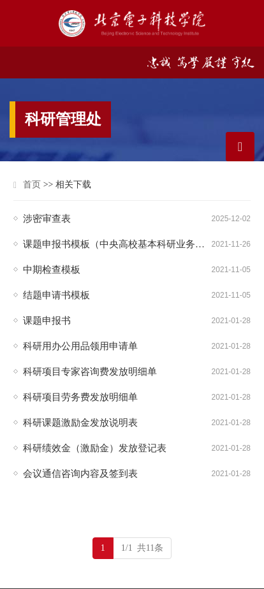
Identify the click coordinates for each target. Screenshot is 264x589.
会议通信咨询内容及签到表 (80, 474)
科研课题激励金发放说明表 (80, 423)
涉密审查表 (47, 219)
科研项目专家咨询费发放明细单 (90, 372)
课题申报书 (47, 321)
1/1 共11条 (142, 548)
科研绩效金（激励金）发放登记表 (94, 448)
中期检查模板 (51, 270)
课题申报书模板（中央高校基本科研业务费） (117, 244)
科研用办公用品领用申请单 (80, 346)
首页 (32, 184)
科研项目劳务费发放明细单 (80, 397)
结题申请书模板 (56, 295)
